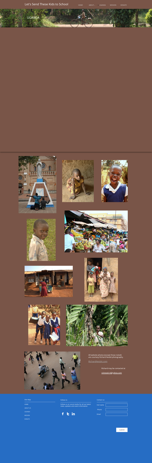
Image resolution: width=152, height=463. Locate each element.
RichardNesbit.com (97, 361)
